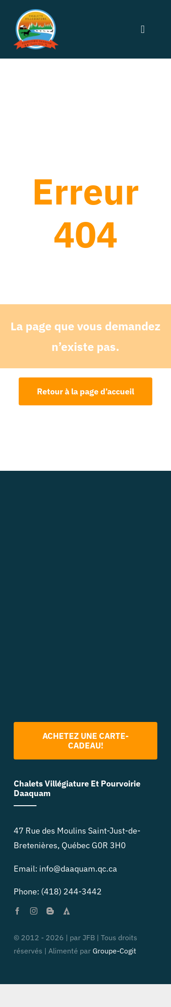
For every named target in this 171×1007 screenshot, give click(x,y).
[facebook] (17, 911)
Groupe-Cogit (114, 950)
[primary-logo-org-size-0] (36, 13)
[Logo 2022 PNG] (85, 590)
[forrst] (66, 911)
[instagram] (33, 911)
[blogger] (50, 911)
